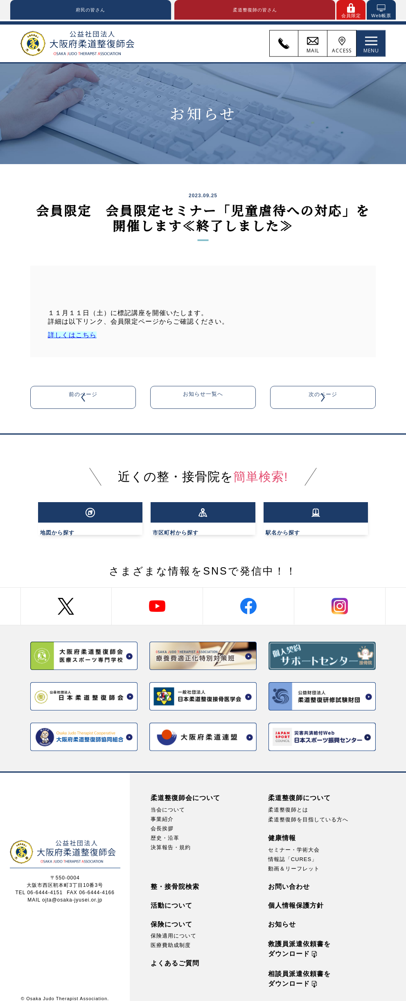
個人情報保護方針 (296, 897)
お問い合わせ (289, 878)
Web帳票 (381, 16)
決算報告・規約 (171, 839)
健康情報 (282, 829)
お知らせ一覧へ (202, 398)
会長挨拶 (162, 820)
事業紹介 (162, 811)
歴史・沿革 (165, 830)
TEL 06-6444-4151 (39, 884)
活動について (171, 897)
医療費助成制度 (171, 937)
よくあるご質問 (175, 954)
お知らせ (282, 916)
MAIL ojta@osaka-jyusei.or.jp (64, 892)
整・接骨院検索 (175, 878)
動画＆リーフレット (294, 860)
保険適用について (173, 927)
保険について (171, 916)
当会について (168, 801)
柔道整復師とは (288, 801)
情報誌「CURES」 (293, 851)
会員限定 (351, 16)
